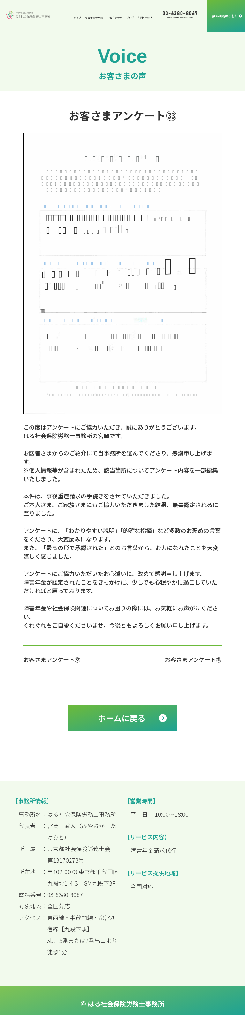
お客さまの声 (114, 17)
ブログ (130, 17)
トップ (77, 17)
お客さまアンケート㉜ (51, 659)
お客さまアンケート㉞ (193, 659)
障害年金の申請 (94, 17)
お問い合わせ (145, 17)
